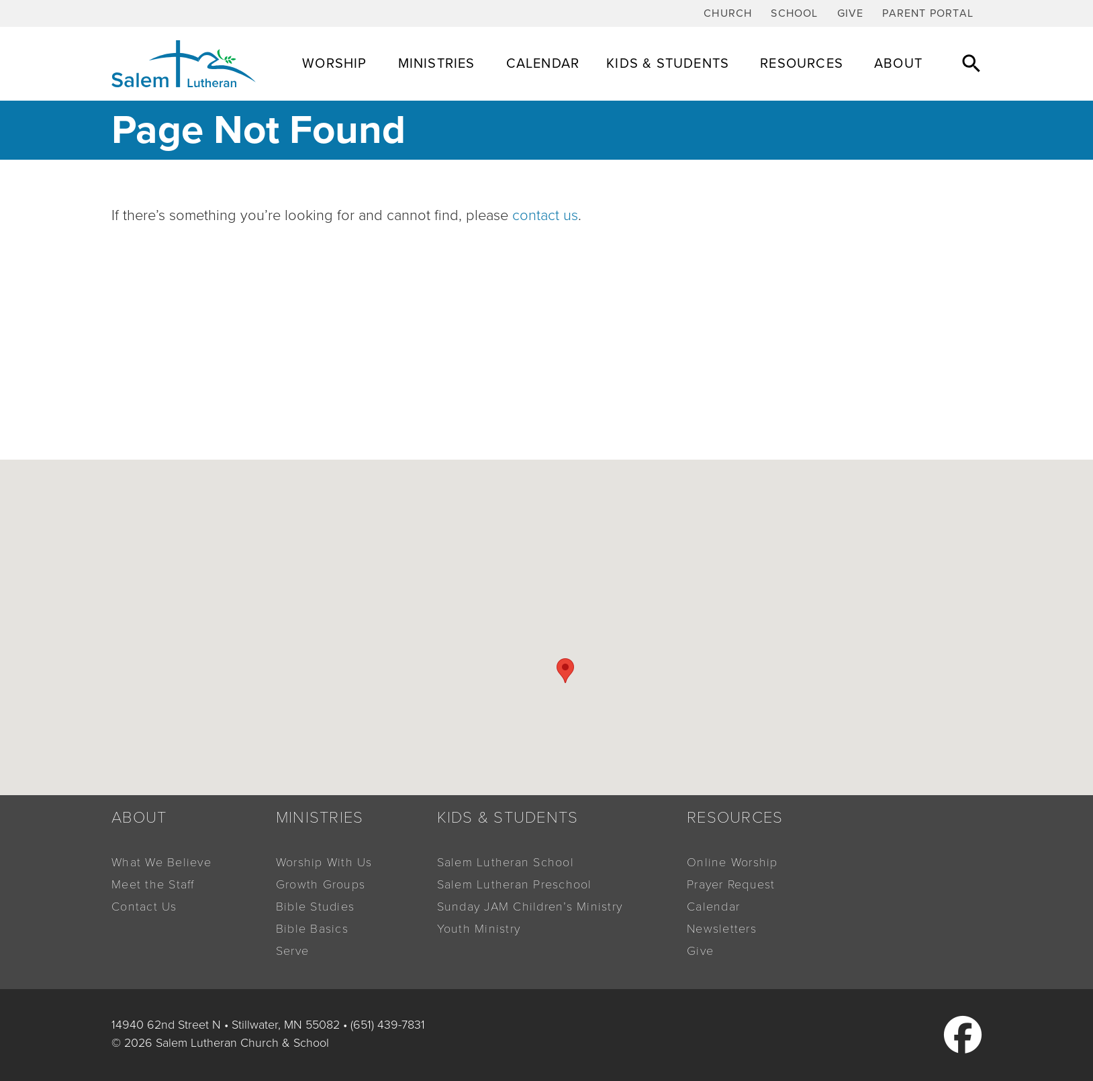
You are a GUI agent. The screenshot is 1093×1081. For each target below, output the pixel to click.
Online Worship (732, 862)
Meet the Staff (153, 884)
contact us (545, 215)
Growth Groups (320, 884)
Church (728, 13)
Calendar (543, 64)
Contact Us (144, 906)
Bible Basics (312, 928)
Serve (292, 950)
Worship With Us (324, 862)
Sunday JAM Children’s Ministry (530, 906)
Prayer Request (731, 884)
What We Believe (161, 862)
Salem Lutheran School (505, 862)
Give (850, 13)
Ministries (438, 64)
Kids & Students (669, 64)
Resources (803, 64)
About (900, 64)
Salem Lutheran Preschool (514, 884)
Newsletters (722, 928)
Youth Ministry (479, 928)
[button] (971, 63)
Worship (336, 64)
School (794, 13)
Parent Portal (927, 13)
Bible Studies (315, 906)
